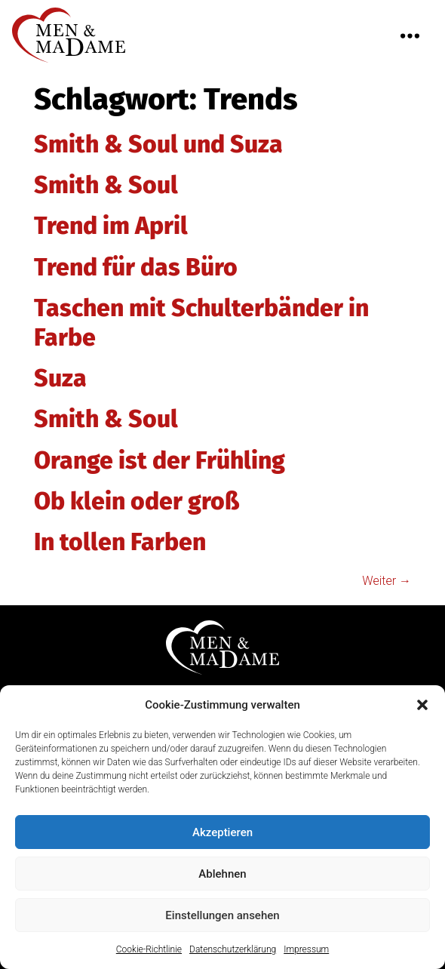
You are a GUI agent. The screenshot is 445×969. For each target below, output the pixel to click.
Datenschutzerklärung (232, 952)
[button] (422, 707)
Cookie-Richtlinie (149, 952)
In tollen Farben (120, 542)
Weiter (386, 581)
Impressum (306, 952)
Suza (60, 378)
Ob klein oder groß (137, 501)
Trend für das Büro (136, 267)
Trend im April (111, 225)
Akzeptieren (222, 834)
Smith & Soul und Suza (158, 144)
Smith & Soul (106, 185)
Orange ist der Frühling (159, 460)
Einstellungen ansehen (222, 917)
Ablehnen (222, 876)
